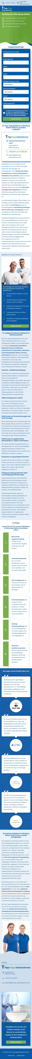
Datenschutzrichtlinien (19, 115)
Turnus (5, 96)
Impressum (11, 1055)
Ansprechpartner (8, 59)
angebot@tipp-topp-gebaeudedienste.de (17, 983)
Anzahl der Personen (9, 88)
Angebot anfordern (16, 326)
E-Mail (5, 74)
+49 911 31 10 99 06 (10, 2)
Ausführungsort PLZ (9, 103)
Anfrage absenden (16, 119)
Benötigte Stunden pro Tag (11, 81)
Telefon (5, 66)
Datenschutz (21, 1055)
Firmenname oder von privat (11, 52)
